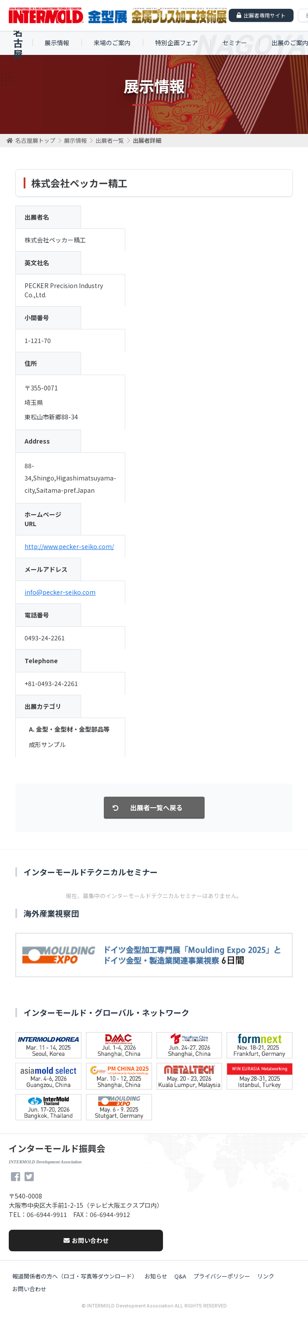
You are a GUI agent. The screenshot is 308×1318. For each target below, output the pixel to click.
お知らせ (156, 1276)
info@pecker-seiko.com (60, 592)
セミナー (235, 42)
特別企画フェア (176, 42)
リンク (265, 1276)
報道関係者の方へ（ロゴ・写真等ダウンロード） (75, 1276)
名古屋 (18, 43)
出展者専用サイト (265, 15)
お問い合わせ (86, 1240)
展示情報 (57, 42)
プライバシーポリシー (221, 1276)
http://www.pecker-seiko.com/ (69, 546)
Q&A (180, 1276)
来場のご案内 (112, 42)
